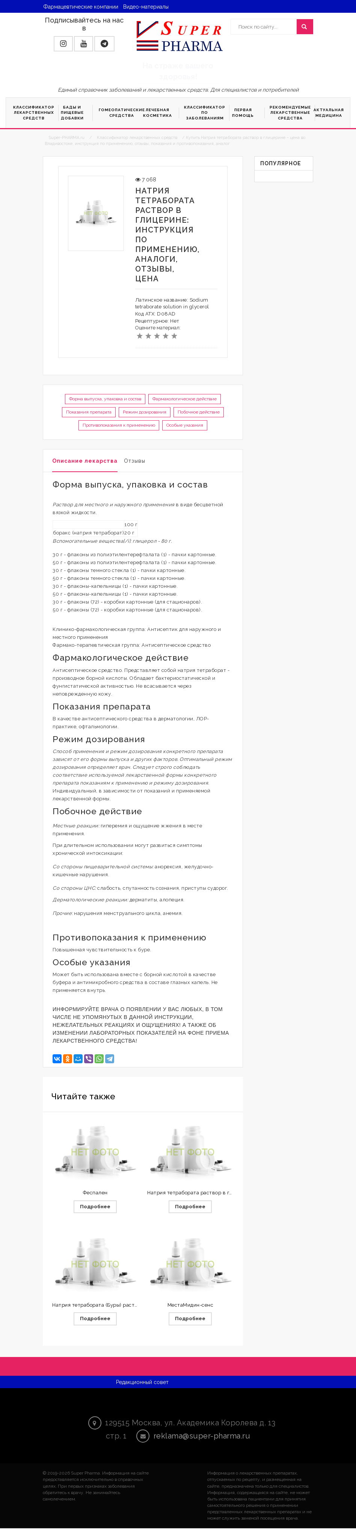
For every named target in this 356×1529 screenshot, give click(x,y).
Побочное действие (199, 412)
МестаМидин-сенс (190, 1305)
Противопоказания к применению (119, 425)
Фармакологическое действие (184, 398)
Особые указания (184, 425)
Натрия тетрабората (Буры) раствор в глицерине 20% (119, 1305)
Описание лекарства (85, 461)
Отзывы (134, 461)
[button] (63, 43)
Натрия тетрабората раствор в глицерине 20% (205, 1192)
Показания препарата (89, 412)
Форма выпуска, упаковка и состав (105, 398)
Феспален (95, 1192)
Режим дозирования (144, 412)
